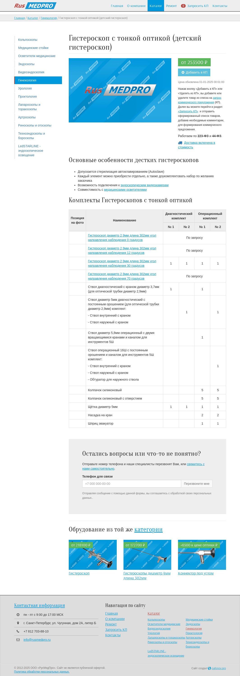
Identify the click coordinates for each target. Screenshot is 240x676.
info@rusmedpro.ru (37, 640)
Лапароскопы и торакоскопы (29, 107)
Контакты (220, 5)
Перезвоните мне (196, 483)
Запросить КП (194, 5)
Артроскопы (27, 117)
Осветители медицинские (37, 56)
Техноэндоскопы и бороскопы (31, 136)
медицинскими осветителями (125, 189)
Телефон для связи (97, 476)
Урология (25, 88)
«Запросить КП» (188, 111)
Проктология (27, 96)
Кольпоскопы (27, 39)
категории (148, 529)
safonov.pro (219, 668)
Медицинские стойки (33, 48)
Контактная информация (39, 605)
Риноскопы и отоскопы (34, 125)
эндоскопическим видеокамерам (145, 185)
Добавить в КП (194, 72)
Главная (117, 5)
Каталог (156, 5)
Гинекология (49, 18)
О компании (136, 5)
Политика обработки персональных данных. (42, 671)
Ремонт (171, 5)
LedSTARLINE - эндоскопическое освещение (30, 150)
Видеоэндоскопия (31, 72)
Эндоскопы (26, 64)
